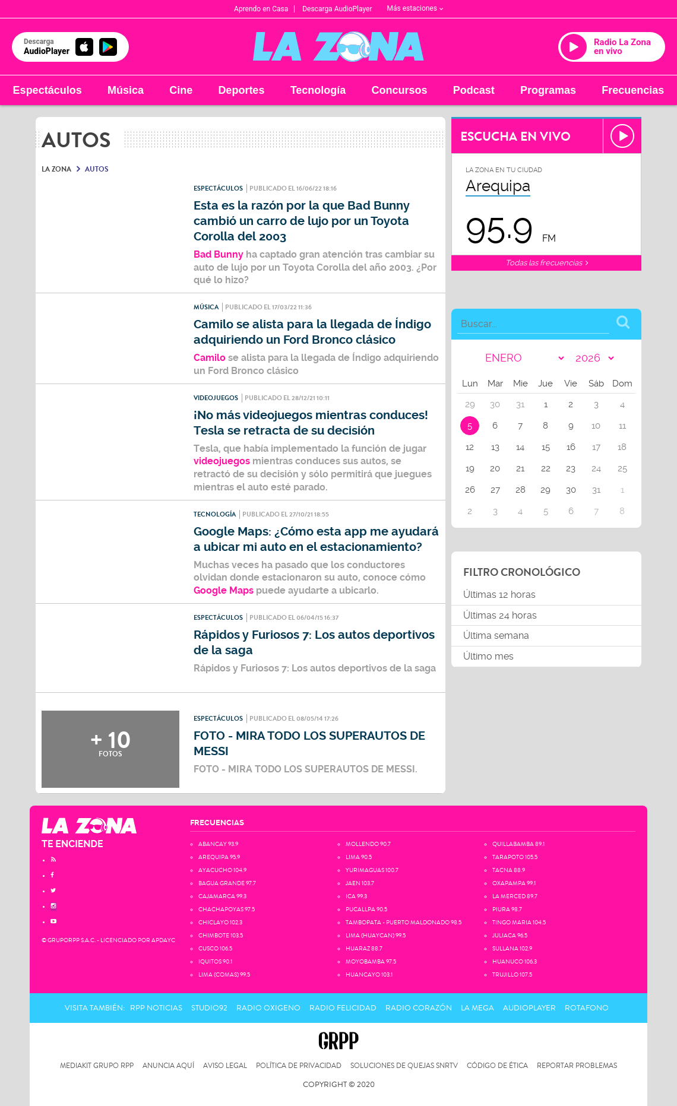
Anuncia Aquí (168, 1066)
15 (546, 447)
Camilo (211, 357)
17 (596, 447)
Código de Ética (497, 1066)
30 (571, 489)
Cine (180, 90)
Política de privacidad (298, 1066)
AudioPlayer (529, 1008)
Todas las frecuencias (546, 262)
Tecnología (318, 90)
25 (622, 468)
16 (571, 447)
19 (470, 468)
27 (495, 489)
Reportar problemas (577, 1066)
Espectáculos (47, 90)
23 (570, 468)
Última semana (496, 635)
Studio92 (209, 1008)
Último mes (488, 656)
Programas (548, 90)
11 (622, 425)
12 (470, 447)
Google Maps (224, 590)
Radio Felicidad (343, 1008)
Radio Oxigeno (268, 1008)
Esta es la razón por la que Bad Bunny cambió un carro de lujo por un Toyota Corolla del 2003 (302, 221)
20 (495, 468)
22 (546, 468)
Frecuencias (633, 90)
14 (520, 447)
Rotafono (587, 1008)
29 (545, 489)
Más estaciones (415, 8)
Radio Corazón (418, 1008)
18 (622, 447)
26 (470, 489)
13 (495, 447)
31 (596, 489)
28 (520, 489)
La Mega (477, 1008)
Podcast (474, 90)
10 (595, 425)
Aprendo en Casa (261, 9)
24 (596, 468)
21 (520, 468)
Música (125, 90)
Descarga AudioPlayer (337, 9)
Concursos (400, 90)
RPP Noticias (156, 1008)
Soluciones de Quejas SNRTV (404, 1066)
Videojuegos (216, 398)
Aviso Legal (225, 1066)
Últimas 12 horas (499, 594)
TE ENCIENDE (72, 844)
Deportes (241, 90)
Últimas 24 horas (500, 615)
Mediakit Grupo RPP (97, 1066)
